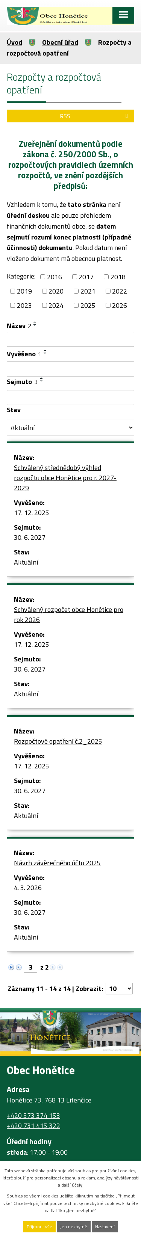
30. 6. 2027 (29, 537)
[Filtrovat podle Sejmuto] (70, 397)
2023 (24, 305)
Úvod (14, 42)
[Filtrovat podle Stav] (70, 427)
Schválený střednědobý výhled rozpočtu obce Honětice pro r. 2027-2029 (65, 477)
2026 (119, 305)
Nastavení (105, 1226)
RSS (95, 115)
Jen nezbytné (73, 1226)
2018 (118, 277)
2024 (56, 305)
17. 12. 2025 (31, 513)
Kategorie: (21, 276)
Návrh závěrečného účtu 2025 (57, 863)
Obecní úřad (60, 42)
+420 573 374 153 (33, 1115)
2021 (88, 291)
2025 (88, 305)
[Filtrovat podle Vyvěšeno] (70, 369)
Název (19, 326)
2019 (24, 291)
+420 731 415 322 (33, 1126)
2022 (119, 291)
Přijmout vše (39, 1226)
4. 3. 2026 (28, 888)
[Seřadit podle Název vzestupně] (35, 322)
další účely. (72, 1184)
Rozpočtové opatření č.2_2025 (58, 741)
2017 (86, 277)
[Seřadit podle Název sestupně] (35, 325)
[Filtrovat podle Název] (70, 339)
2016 (54, 277)
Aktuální (26, 562)
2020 (56, 291)
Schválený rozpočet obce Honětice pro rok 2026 (68, 614)
